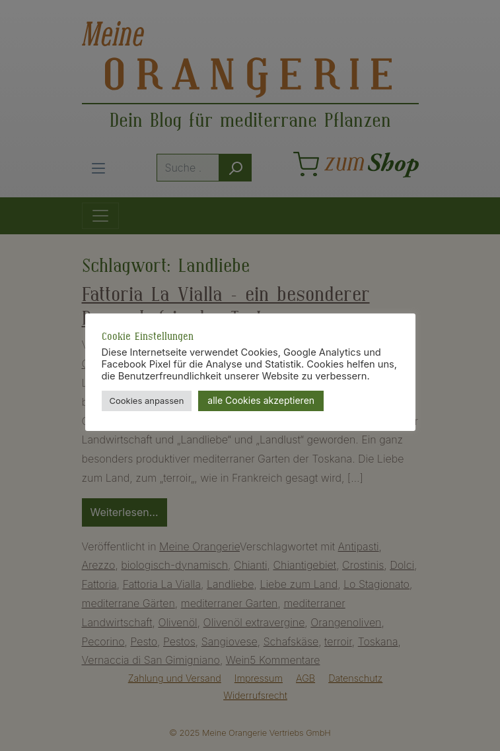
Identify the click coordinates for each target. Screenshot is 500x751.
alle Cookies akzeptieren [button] (260, 400)
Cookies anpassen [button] (147, 400)
